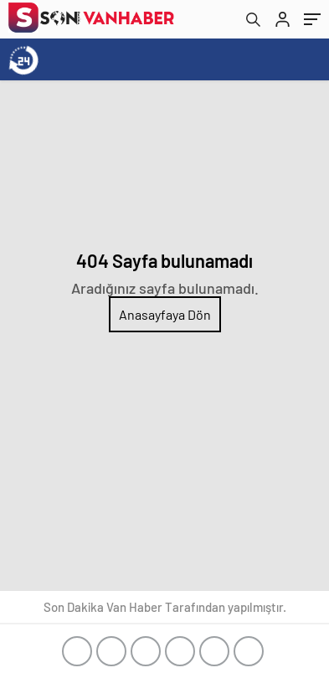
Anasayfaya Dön (165, 314)
